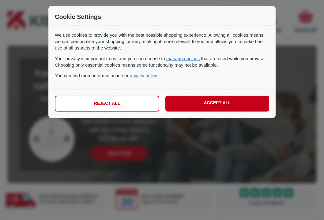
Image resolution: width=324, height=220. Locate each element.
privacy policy (143, 75)
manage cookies (183, 58)
